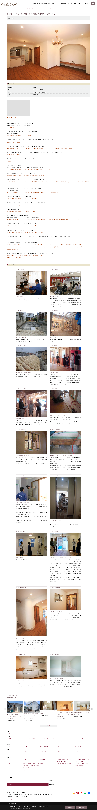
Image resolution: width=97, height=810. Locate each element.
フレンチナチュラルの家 (63, 738)
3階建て (59, 752)
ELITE (25, 746)
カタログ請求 (86, 3)
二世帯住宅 (43, 752)
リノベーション (61, 746)
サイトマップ (10, 799)
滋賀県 (59, 770)
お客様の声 (51, 784)
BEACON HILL (78, 746)
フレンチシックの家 (79, 738)
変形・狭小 (77, 752)
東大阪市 (43, 759)
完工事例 (9, 784)
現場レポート (52, 780)
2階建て (26, 752)
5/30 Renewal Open (74, 3)
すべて (9, 738)
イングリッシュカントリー (30, 738)
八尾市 (9, 763)
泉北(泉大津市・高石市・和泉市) (65, 763)
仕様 (9, 733)
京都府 (42, 770)
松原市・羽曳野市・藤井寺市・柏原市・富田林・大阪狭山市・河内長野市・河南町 (31, 766)
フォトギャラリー (11, 780)
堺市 (42, 763)
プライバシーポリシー (40, 806)
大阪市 (25, 759)
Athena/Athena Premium (47, 746)
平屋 (9, 754)
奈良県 (9, 770)
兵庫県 (25, 770)
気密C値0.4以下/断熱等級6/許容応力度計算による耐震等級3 (49, 3)
